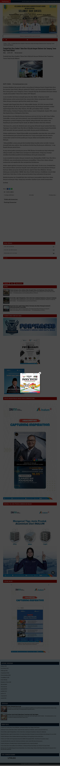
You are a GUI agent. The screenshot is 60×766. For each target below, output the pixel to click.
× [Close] (40, 373)
